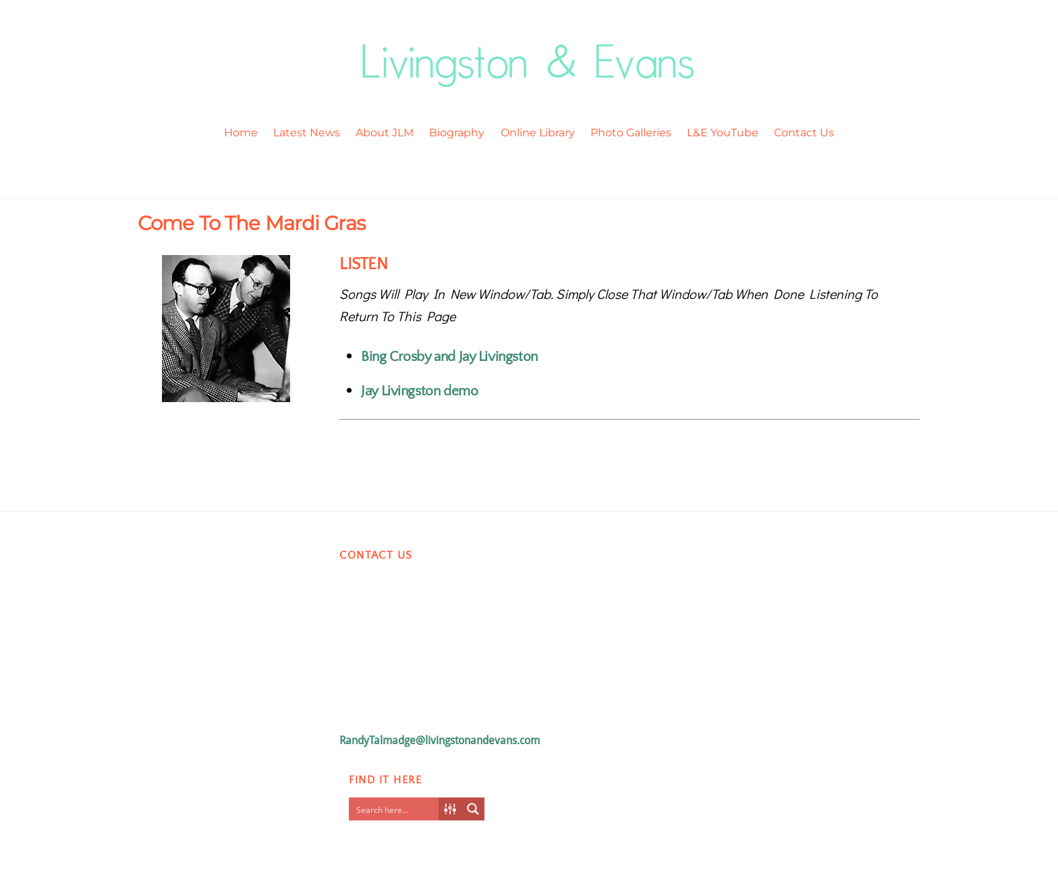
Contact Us (804, 132)
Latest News (306, 132)
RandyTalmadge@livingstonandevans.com (439, 740)
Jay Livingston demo (419, 391)
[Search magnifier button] (473, 808)
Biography (456, 132)
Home (241, 132)
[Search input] (396, 809)
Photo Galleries (630, 132)
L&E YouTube (722, 132)
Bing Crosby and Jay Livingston (449, 356)
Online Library (538, 132)
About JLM (385, 132)
